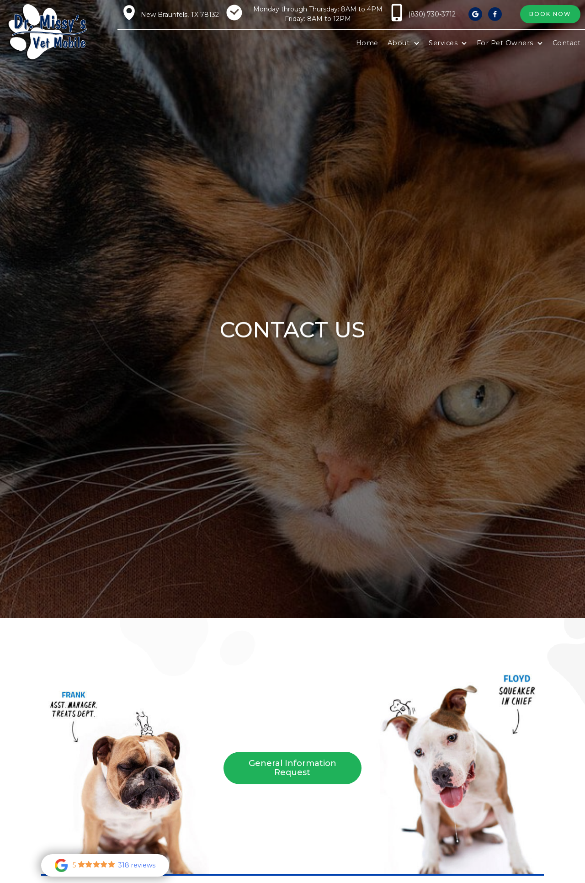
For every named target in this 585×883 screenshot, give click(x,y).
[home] (47, 32)
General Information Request (292, 767)
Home (367, 43)
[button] (403, 43)
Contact (567, 43)
